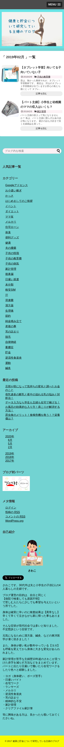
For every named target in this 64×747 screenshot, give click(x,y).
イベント (10, 206)
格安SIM (10, 289)
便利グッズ (12, 237)
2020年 (9, 436)
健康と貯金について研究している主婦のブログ (36, 741)
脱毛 (8, 336)
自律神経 (10, 342)
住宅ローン (12, 227)
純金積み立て (13, 321)
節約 (8, 315)
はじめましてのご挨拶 (19, 200)
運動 (8, 363)
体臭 (8, 232)
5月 (10, 443)
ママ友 (9, 216)
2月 (10, 447)
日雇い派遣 (12, 279)
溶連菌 (9, 300)
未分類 (9, 284)
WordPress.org (14, 520)
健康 (8, 242)
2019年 (9, 453)
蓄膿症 (9, 347)
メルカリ (10, 221)
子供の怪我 (12, 253)
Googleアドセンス (16, 185)
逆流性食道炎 (13, 357)
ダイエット (12, 211)
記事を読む (41, 93)
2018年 (9, 457)
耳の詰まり (12, 331)
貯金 (8, 352)
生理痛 (9, 310)
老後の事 (10, 326)
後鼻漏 (9, 274)
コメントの (15, 516)
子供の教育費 (43, 76)
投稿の (12, 512)
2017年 (9, 460)
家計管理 (41, 111)
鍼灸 (8, 368)
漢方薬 (9, 305)
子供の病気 (12, 263)
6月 (10, 440)
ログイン (10, 507)
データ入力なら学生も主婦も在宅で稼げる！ (32, 402)
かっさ (9, 195)
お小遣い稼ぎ (13, 190)
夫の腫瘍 (10, 247)
